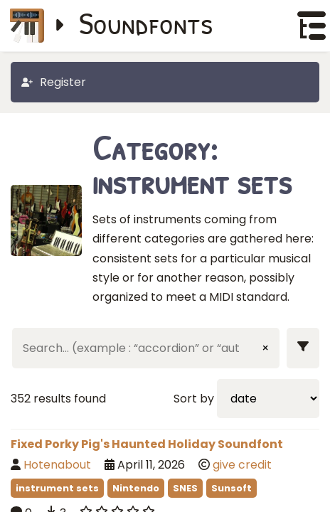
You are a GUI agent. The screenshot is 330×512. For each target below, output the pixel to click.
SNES (185, 488)
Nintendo (135, 488)
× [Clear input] (265, 348)
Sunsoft (231, 488)
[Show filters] (303, 348)
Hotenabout (57, 465)
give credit (242, 465)
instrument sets (57, 488)
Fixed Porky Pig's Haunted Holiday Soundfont (147, 444)
